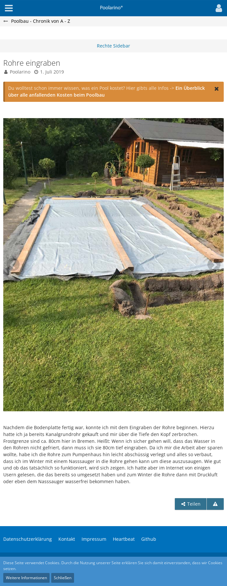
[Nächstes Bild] (213, 264)
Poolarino (20, 72)
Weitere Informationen (26, 577)
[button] (217, 8)
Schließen (62, 577)
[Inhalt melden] (215, 504)
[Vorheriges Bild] (13, 264)
